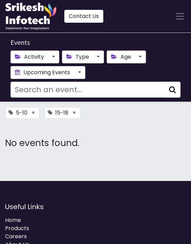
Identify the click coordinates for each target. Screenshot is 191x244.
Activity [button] (30, 57)
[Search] (173, 90)
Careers (16, 236)
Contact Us (84, 16)
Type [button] (78, 57)
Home (13, 220)
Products (17, 228)
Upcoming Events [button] (43, 72)
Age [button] (121, 57)
